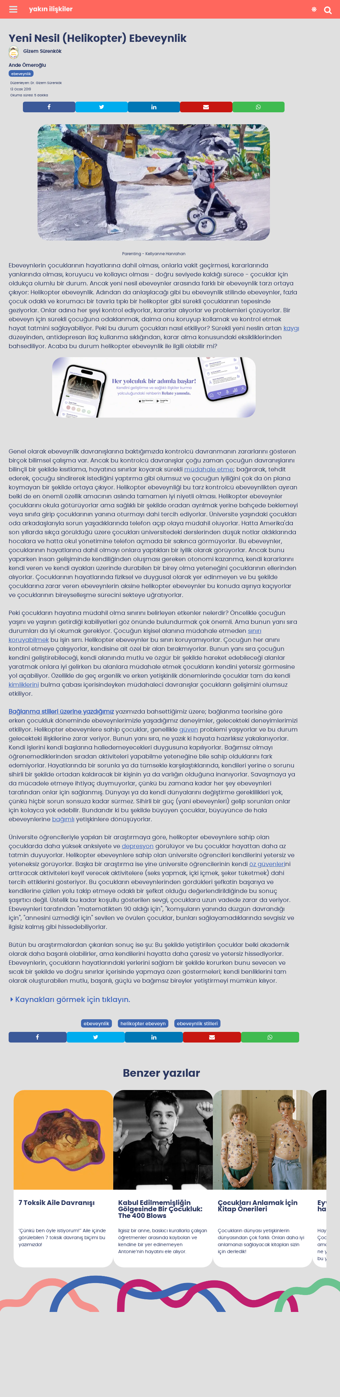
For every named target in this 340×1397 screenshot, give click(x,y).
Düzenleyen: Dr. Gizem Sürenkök (36, 83)
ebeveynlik (21, 74)
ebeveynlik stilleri (197, 1024)
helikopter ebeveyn (143, 1024)
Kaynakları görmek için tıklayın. (70, 999)
